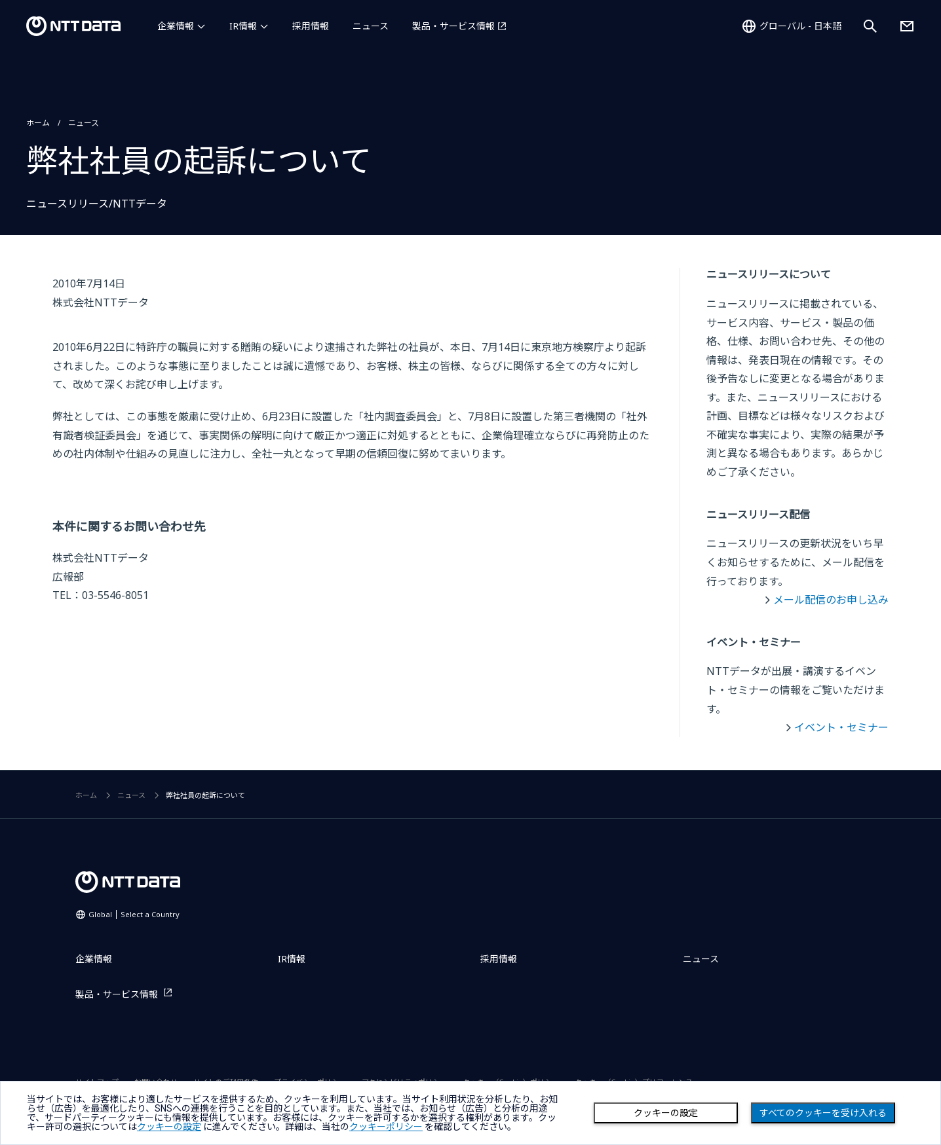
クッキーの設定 (666, 1113)
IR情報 (243, 26)
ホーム (38, 122)
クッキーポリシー (386, 1126)
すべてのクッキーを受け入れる (823, 1113)
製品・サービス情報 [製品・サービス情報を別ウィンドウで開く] (453, 26)
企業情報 (175, 26)
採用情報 (310, 26)
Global (134, 914)
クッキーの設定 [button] (169, 1126)
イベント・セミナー (841, 727)
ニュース (371, 26)
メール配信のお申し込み (831, 599)
